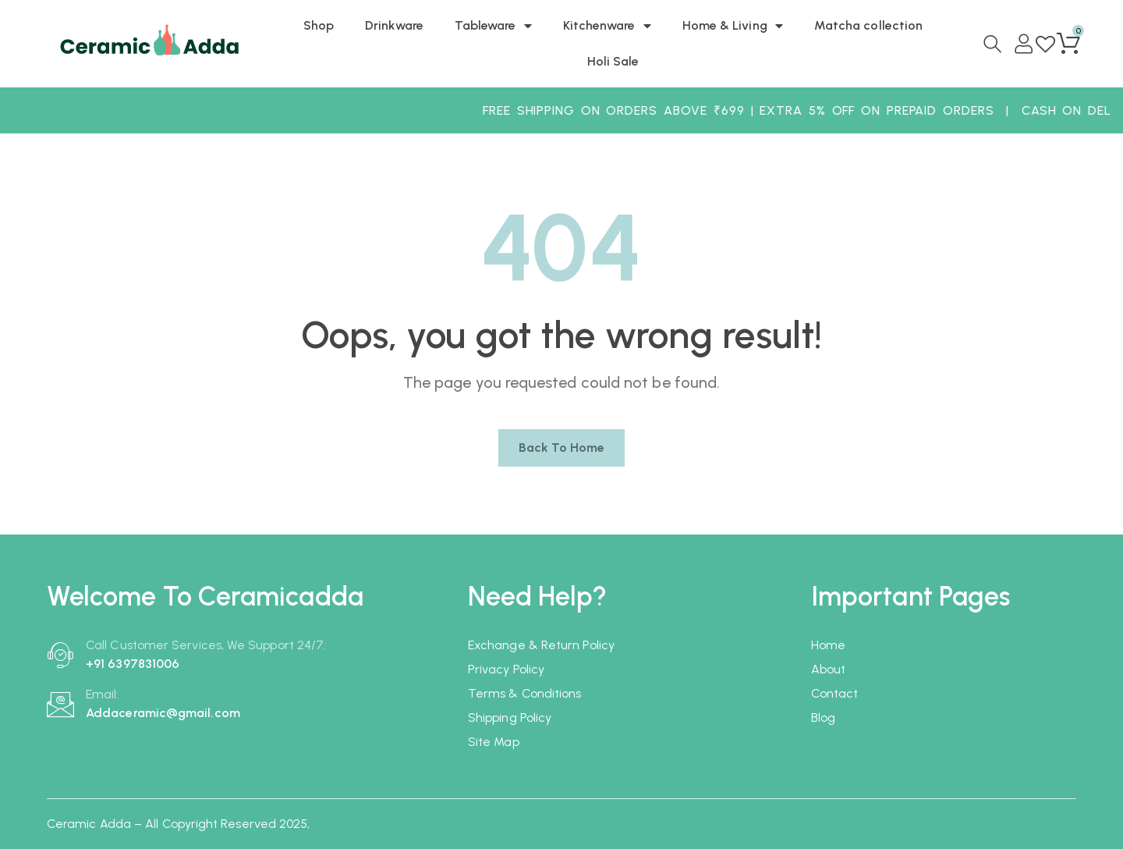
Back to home (562, 447)
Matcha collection (868, 25)
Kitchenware (607, 26)
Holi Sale (613, 61)
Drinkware (394, 25)
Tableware (493, 26)
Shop (318, 25)
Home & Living (732, 26)
